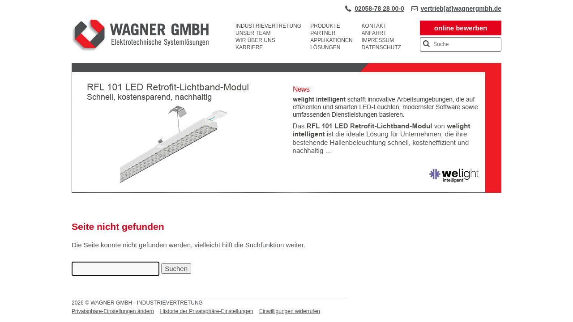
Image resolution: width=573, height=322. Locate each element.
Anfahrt (374, 33)
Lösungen (325, 47)
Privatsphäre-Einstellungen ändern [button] (113, 311)
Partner (322, 33)
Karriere (249, 47)
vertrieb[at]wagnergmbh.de (461, 8)
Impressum (378, 40)
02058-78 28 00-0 (379, 8)
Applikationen (331, 40)
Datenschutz (381, 47)
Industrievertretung (268, 26)
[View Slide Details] (286, 191)
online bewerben (460, 28)
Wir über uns (255, 40)
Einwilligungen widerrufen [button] (289, 311)
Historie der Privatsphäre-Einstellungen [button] (206, 311)
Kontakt (374, 26)
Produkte (325, 26)
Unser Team (252, 33)
